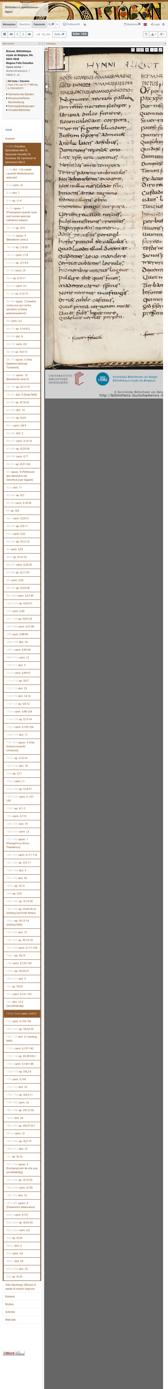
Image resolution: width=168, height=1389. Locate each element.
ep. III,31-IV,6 (18, 464)
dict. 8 (14, 336)
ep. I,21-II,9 (17, 262)
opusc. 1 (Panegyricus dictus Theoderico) (17, 843)
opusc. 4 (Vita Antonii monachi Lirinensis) (20, 746)
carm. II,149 (16, 1079)
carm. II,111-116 (21, 855)
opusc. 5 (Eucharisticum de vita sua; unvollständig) (22, 1168)
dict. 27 (17, 1148)
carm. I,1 (15, 781)
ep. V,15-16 (16, 758)
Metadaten (9, 24)
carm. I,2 (17, 657)
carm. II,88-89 (17, 634)
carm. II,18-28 (18, 503)
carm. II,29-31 (17, 518)
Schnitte (10, 1312)
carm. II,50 (15, 611)
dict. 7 (13, 192)
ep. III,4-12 (16, 351)
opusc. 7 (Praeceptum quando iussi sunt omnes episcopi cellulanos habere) (21, 214)
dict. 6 (14, 1245)
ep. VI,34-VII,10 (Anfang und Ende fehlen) (21, 911)
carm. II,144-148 (19, 1063)
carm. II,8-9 (16, 425)
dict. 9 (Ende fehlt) (21, 394)
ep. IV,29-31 (19, 603)
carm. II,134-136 (18, 1021)
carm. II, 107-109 (20, 798)
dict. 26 (14, 1118)
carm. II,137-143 (19, 1048)
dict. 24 (17, 642)
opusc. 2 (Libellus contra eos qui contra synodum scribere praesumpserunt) (21, 307)
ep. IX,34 (14, 1238)
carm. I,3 (17, 831)
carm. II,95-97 (18, 673)
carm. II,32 (15, 533)
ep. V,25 (14, 893)
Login (155, 24)
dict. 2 (14, 433)
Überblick (24, 24)
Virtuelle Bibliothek (19, 110)
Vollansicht (71, 24)
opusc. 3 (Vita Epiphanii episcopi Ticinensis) (19, 363)
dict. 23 (17, 1268)
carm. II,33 (14, 549)
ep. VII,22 (14, 986)
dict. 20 (16, 878)
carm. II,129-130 (19, 963)
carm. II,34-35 (19, 564)
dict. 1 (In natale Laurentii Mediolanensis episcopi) (20, 173)
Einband (10, 138)
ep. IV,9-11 (17, 526)
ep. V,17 (14, 773)
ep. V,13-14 (19, 719)
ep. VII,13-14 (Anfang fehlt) (17, 922)
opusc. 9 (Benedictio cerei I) (17, 237)
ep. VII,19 (15, 955)
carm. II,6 (14, 1253)
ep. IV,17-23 (17, 572)
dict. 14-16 (18, 696)
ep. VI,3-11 (18, 862)
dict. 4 (16, 870)
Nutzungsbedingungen (21, 106)
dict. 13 (16, 1195)
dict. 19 (17, 823)
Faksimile (39, 24)
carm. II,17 (17, 456)
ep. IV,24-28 (18, 588)
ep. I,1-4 (13, 200)
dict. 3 (15, 665)
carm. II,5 (18, 1230)
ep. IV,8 (12, 510)
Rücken (9, 1304)
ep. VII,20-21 (17, 971)
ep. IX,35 (14, 1276)
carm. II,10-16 (19, 441)
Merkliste (132, 24)
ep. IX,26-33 (19, 1222)
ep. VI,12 (15, 885)
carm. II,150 (19, 1187)
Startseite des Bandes (21, 94)
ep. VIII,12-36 (20, 1110)
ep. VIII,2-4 (18, 1071)
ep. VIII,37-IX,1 (20, 1125)
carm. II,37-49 (19, 595)
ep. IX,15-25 (19, 1180)
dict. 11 (14, 487)
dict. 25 (16, 688)
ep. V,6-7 (17, 680)
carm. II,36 (14, 580)
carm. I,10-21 (21, 1013)
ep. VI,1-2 (15, 808)
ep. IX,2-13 (18, 1141)
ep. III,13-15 (18, 386)
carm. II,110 (16, 816)
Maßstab (10, 1319)
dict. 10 (15, 410)
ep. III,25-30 (18, 448)
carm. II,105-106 (19, 727)
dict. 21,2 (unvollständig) (15, 1003)
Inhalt (8, 129)
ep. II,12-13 (17, 293)
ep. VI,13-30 (19, 901)
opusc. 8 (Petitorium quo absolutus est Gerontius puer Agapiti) (20, 475)
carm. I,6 (14, 185)
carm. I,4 (17, 1102)
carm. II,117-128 (21, 947)
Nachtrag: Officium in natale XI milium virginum (20, 1286)
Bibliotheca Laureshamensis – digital (23, 9)
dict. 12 (16, 932)
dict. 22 (16, 1087)
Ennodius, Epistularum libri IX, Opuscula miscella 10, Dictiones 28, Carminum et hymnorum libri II (20, 154)
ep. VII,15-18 (19, 940)
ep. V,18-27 (19, 789)
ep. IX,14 (14, 1156)
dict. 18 (17, 765)
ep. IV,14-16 (16, 557)
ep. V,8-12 (18, 703)
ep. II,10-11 (16, 278)
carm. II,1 (16, 286)
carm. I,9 (15, 270)
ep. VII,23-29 (19, 1029)
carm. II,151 (17, 1214)
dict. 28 (14, 1261)
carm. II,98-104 (19, 711)
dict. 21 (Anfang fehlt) (21, 1038)
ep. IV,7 (15, 495)
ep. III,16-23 (17, 402)
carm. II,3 (16, 344)
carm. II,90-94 (18, 649)
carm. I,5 (15, 1133)
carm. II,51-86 (20, 626)
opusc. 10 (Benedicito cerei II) (17, 377)
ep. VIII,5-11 (19, 1094)
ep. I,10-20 (17, 247)
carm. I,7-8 (17, 255)
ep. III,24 (16, 417)
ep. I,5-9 (15, 227)
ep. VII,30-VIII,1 (21, 1056)
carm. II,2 (14, 321)
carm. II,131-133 (19, 994)
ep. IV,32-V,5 (19, 618)
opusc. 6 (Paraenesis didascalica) (20, 1205)
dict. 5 (16, 978)
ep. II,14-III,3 (18, 328)
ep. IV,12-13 (18, 541)
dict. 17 (17, 734)
